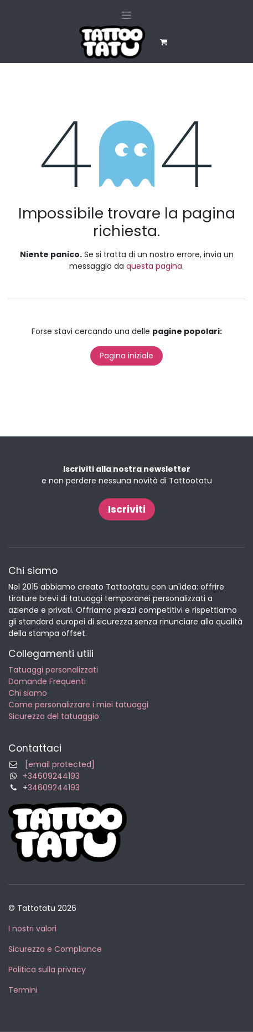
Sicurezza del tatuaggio (53, 716)
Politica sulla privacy (47, 969)
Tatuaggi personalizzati (53, 669)
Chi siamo (27, 693)
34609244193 (54, 787)
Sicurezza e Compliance (55, 949)
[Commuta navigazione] (126, 14)
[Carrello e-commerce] (164, 42)
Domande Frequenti (47, 681)
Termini (23, 989)
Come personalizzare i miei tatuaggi (78, 704)
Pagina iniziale (126, 355)
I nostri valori (32, 928)
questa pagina (154, 266)
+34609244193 (51, 775)
